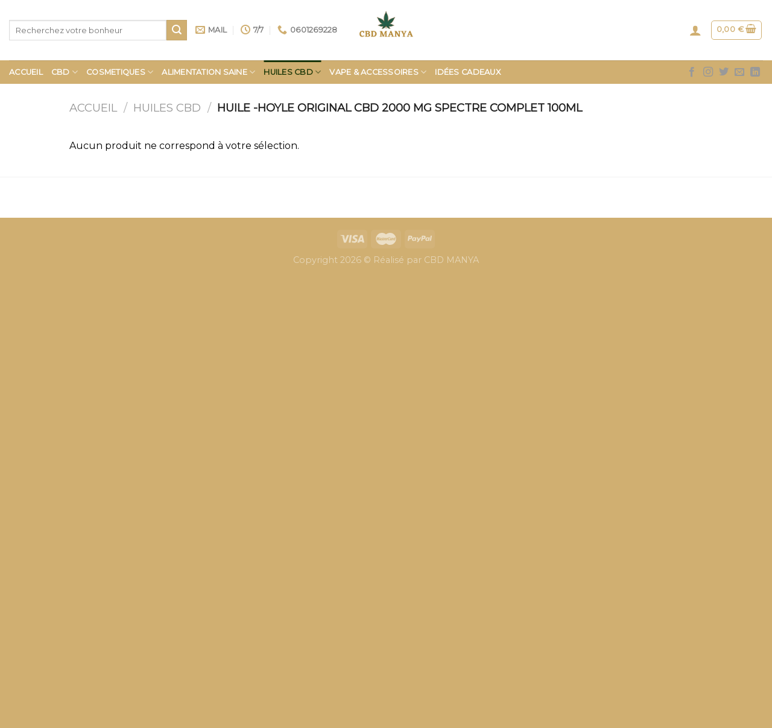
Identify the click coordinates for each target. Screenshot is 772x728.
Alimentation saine (208, 72)
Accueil (26, 72)
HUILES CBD (292, 72)
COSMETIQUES (119, 72)
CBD (64, 72)
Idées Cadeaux (467, 72)
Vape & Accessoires (377, 72)
